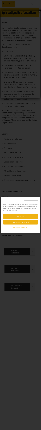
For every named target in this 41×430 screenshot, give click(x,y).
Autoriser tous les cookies (20, 222)
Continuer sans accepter (31, 200)
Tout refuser (20, 216)
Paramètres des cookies (20, 227)
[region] (20, 215)
